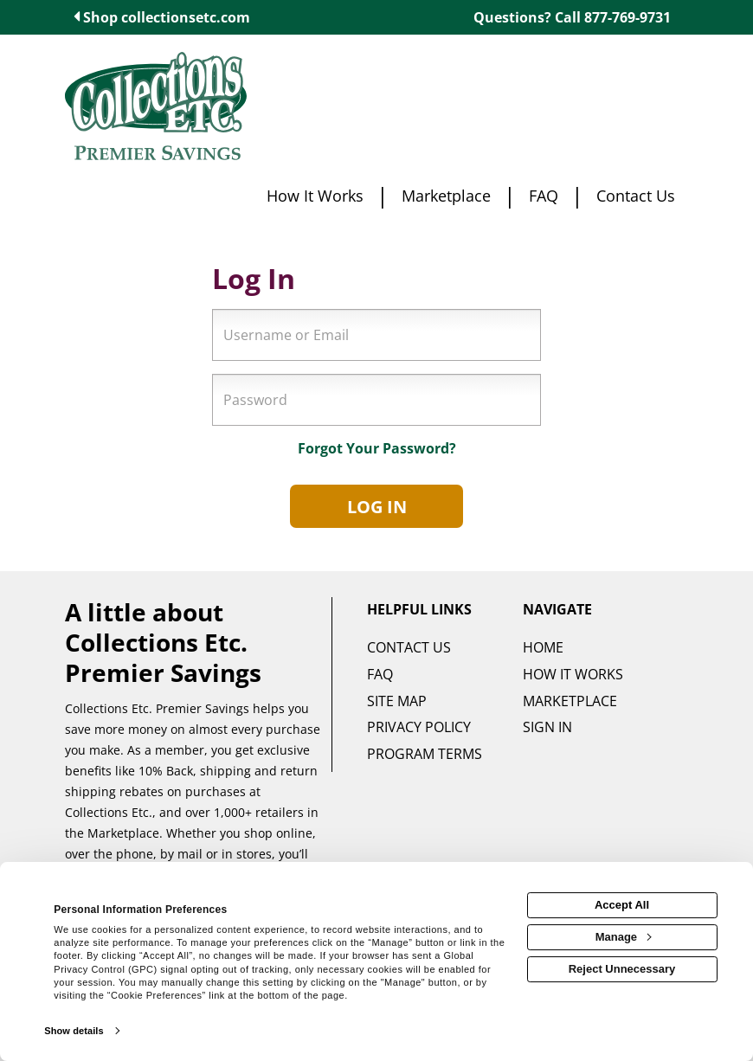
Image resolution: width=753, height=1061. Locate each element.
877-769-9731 (627, 17)
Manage (623, 936)
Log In (377, 506)
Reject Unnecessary (622, 968)
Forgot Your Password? (377, 448)
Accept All (622, 904)
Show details (73, 1031)
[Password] (376, 400)
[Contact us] (635, 195)
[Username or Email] (376, 335)
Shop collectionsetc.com (166, 17)
